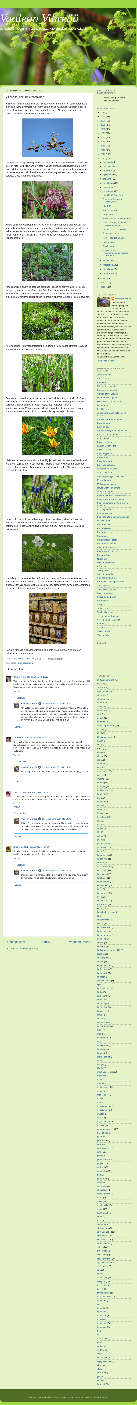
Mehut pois (108, 214)
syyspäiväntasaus (105, 1262)
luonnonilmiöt (103, 1057)
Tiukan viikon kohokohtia (114, 229)
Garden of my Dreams (107, 394)
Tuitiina (17, 737)
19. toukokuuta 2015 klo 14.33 (56, 819)
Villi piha (101, 627)
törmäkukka (102, 1338)
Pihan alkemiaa (104, 513)
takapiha (101, 1281)
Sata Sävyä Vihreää (106, 589)
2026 (103, 112)
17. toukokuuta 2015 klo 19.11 (33, 792)
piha (99, 1152)
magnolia (101, 1076)
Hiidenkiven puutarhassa (109, 401)
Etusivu (47, 942)
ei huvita (101, 752)
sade (99, 1216)
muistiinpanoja (104, 1106)
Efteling (100, 748)
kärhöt (100, 1000)
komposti (101, 939)
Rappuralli (102, 559)
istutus (100, 836)
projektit (101, 1167)
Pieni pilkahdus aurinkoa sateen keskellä (114, 223)
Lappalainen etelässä (107, 469)
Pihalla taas (108, 246)
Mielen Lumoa (104, 480)
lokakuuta (108, 170)
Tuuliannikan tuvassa (107, 612)
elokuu (100, 756)
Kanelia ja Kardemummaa (109, 419)
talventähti (102, 1285)
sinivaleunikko (104, 1232)
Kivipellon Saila (104, 442)
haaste (100, 782)
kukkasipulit (102, 958)
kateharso (102, 878)
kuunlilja (101, 977)
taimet (100, 1274)
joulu (99, 840)
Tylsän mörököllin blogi (108, 616)
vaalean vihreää (29, 703)
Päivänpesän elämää (107, 547)
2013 (103, 282)
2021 (103, 133)
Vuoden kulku (103, 635)
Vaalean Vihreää (39, 18)
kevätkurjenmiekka (106, 912)
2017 (103, 150)
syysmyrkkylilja (104, 1258)
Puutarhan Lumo (105, 532)
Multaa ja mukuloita (106, 484)
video (99, 1354)
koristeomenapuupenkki (108, 950)
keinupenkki (102, 893)
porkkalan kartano (105, 1159)
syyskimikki (102, 1251)
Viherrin (101, 623)
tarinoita (101, 1300)
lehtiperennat (103, 1026)
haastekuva (102, 790)
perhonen (101, 1144)
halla (99, 798)
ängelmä (101, 1384)
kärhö (100, 992)
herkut (100, 809)
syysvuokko (102, 1266)
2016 (103, 154)
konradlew (79, 1397)
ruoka (100, 1197)
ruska (99, 1201)
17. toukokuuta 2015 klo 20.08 (35, 847)
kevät (19, 663)
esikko (100, 775)
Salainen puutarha (106, 578)
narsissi (101, 1125)
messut (100, 1098)
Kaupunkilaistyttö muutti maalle (112, 431)
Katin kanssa (103, 427)
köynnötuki (102, 1007)
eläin (99, 760)
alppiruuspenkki (104, 699)
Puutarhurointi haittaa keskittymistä (113, 200)
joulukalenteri (103, 843)
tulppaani (101, 1319)
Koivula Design (104, 449)
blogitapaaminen (105, 737)
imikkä (100, 828)
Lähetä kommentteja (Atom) (24, 948)
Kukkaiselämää (104, 461)
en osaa (101, 763)
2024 (103, 121)
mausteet (101, 1091)
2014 (103, 278)
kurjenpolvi (102, 973)
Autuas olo (102, 382)
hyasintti (101, 813)
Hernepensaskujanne (107, 397)
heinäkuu (101, 802)
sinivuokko (102, 1236)
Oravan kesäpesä (105, 491)
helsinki (100, 805)
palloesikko (102, 1133)
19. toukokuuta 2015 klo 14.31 (56, 703)
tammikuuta (109, 273)
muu (99, 1118)
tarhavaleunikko (104, 1296)
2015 (103, 158)
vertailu (100, 1350)
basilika (100, 729)
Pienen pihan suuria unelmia (110, 499)
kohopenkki (102, 931)
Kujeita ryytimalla (105, 453)
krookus (101, 954)
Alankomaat (102, 691)
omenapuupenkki (105, 1129)
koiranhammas (104, 935)
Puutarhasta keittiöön (107, 540)
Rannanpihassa (104, 555)
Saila (15, 677)
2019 (103, 141)
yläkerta (101, 1372)
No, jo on (107, 206)
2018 (103, 146)
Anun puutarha (104, 378)
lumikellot (101, 1049)
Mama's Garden (104, 472)
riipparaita (102, 1186)
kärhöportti (102, 996)
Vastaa (16, 691)
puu (99, 1175)
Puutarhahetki (103, 524)
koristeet (101, 946)
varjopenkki (102, 1346)
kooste (100, 942)
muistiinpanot (103, 1110)
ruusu (100, 1209)
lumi (99, 1041)
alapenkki (101, 695)
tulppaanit (102, 1323)
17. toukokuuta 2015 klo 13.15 (33, 677)
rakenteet (101, 1182)
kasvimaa (101, 870)
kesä (99, 897)
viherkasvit (102, 1357)
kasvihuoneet (103, 866)
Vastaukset (22, 698)
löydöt (100, 1068)
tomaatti (101, 1308)
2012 (103, 287)
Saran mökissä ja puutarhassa (111, 581)
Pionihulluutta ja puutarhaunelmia (113, 517)
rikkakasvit (102, 1190)
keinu (99, 889)
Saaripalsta (102, 570)
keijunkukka (102, 885)
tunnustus (102, 1327)
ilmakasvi (101, 824)
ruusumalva (102, 1213)
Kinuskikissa (103, 438)
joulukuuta (108, 162)
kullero (100, 961)
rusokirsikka (102, 1205)
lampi (99, 1015)
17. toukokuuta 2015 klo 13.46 (36, 737)
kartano (100, 862)
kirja (99, 916)
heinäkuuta (108, 183)
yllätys (100, 1369)
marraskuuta (109, 166)
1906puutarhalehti (105, 680)
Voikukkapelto (103, 631)
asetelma (101, 706)
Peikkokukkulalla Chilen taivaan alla (114, 495)
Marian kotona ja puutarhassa (111, 476)
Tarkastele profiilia (105, 361)
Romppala (102, 566)
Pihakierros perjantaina (114, 238)
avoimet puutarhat (105, 725)
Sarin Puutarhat (104, 585)
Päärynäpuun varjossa (108, 551)
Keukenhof (102, 904)
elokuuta (107, 179)
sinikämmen (103, 1228)
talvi (99, 1289)
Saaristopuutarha (105, 574)
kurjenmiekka (103, 965)
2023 (103, 125)
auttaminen (102, 722)
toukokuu (101, 1312)
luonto (100, 1060)
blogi (99, 733)
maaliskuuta (109, 265)
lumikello (101, 1045)
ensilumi (101, 767)
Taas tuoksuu (109, 242)
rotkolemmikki (103, 1194)
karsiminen (102, 859)
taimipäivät (102, 1277)
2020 (103, 137)
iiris (98, 821)
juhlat (99, 851)
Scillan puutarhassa (106, 597)
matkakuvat (102, 1087)
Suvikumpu (102, 601)
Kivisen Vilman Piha (106, 446)
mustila (100, 1114)
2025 (103, 116)
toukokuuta (108, 191)
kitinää (100, 923)
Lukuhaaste (102, 1038)
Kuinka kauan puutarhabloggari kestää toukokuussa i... (115, 253)
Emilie (16, 847)
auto (99, 714)
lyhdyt (100, 1064)
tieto (99, 1304)
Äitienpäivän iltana (111, 233)
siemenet (101, 1224)
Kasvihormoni (103, 423)
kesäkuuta (108, 187)
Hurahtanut (102, 405)
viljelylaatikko (103, 1361)
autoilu (100, 718)
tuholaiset (101, 1315)
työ (98, 1334)
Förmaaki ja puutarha (107, 390)
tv (98, 1331)
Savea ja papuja (105, 593)
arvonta (100, 702)
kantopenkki (103, 855)
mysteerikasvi (103, 1121)
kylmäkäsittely (104, 980)
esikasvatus (102, 771)
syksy (100, 1247)
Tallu (15, 792)
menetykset (102, 1095)
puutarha (101, 1178)
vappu (100, 1342)
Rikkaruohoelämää (106, 563)
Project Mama (103, 521)
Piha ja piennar (104, 509)
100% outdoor (104, 375)
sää (99, 1270)
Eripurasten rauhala (106, 386)
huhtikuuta (108, 261)
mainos (100, 1079)
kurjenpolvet (103, 969)
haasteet (101, 786)
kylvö (99, 984)
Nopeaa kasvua (110, 210)
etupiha (100, 779)
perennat (101, 1140)
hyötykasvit (102, 817)
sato (99, 1220)
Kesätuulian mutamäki (107, 434)
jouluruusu (102, 847)
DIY (99, 744)
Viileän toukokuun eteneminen (117, 218)
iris (98, 832)
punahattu (102, 1171)
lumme (100, 1053)
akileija (100, 684)
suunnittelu (102, 1243)
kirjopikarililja (103, 920)
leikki (99, 1030)
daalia (100, 741)
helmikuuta (108, 269)
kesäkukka (102, 900)
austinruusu (102, 710)
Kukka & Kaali (104, 457)
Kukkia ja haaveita (106, 465)
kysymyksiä (102, 988)
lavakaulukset (103, 1022)
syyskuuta (108, 174)
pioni (99, 1156)
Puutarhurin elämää (106, 543)
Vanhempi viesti (79, 942)
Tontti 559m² (103, 608)
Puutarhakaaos (104, 528)
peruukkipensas (104, 1148)
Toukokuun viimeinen (113, 195)
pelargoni (101, 1136)
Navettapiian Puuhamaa (108, 488)
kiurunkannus (103, 927)
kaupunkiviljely (104, 882)
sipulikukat (28, 663)
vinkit (99, 1365)
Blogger (103, 1397)
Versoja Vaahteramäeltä (108, 620)
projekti (100, 1163)
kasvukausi (102, 874)
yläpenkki (101, 1376)
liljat (99, 1034)
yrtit (99, 1380)
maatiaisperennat (105, 1072)
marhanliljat (102, 1083)
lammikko (101, 1011)
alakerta (101, 687)
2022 (103, 129)
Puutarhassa (103, 536)
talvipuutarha (103, 1293)
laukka (100, 1018)
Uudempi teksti (15, 942)
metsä (100, 1102)
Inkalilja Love (103, 409)
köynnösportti (103, 1003)
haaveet (101, 794)
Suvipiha (101, 604)
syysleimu (102, 1254)
